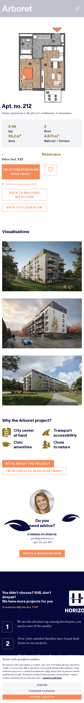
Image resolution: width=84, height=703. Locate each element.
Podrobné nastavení (42, 691)
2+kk (12, 126)
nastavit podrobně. (52, 678)
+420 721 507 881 (42, 542)
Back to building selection (24, 194)
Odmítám (42, 685)
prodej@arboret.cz (42, 538)
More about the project (28, 463)
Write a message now (42, 553)
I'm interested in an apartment (21, 171)
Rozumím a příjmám (42, 697)
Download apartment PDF (19, 184)
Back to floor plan (24, 207)
